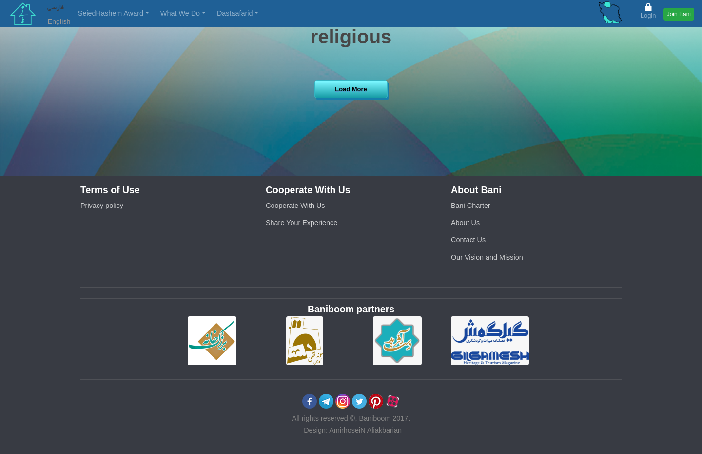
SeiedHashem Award (110, 13)
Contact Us (468, 240)
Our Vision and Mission (487, 257)
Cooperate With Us (295, 205)
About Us (465, 223)
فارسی (55, 7)
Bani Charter (470, 205)
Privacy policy (101, 205)
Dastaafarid (235, 13)
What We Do (180, 13)
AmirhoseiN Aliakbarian (365, 430)
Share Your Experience (301, 223)
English (58, 21)
